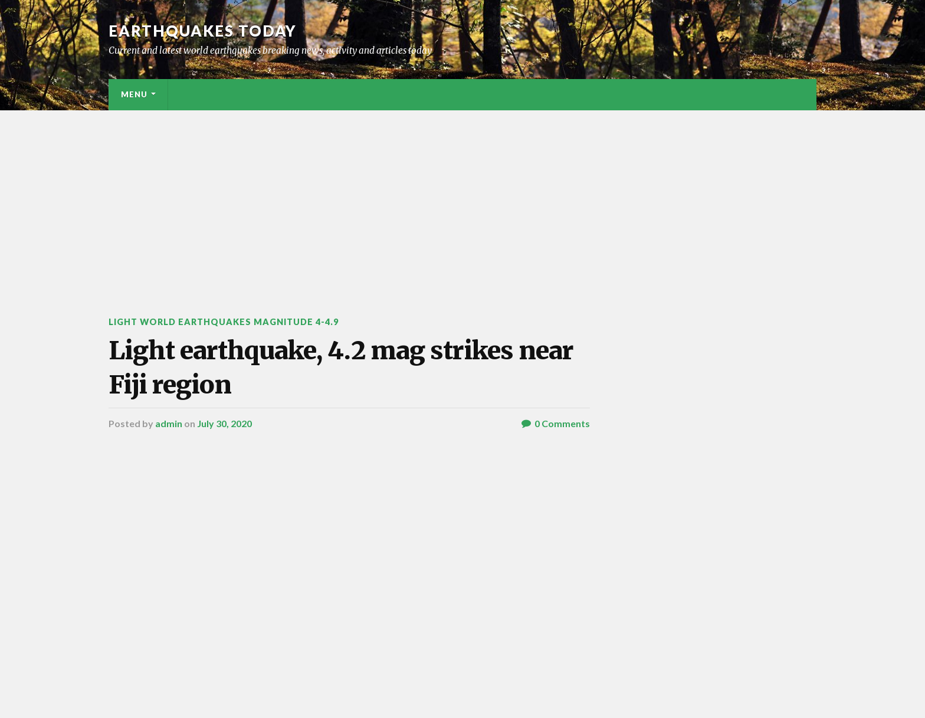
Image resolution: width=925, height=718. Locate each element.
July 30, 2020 (224, 423)
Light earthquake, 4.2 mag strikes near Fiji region (341, 367)
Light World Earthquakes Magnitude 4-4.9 (224, 322)
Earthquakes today (203, 31)
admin (168, 423)
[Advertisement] (462, 198)
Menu (134, 94)
